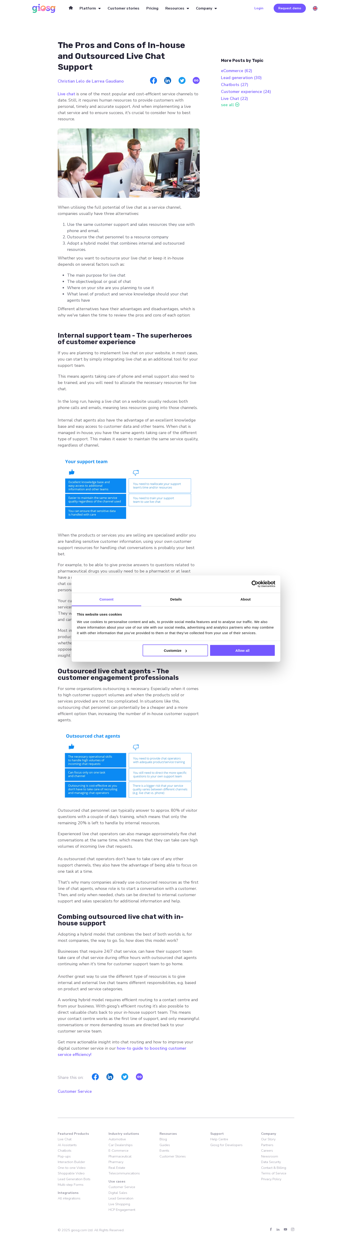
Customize (175, 650)
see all (227, 105)
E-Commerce (118, 1150)
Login (258, 8)
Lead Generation (121, 1198)
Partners (267, 1145)
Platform (88, 8)
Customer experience (246, 91)
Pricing (152, 8)
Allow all (242, 650)
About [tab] (245, 599)
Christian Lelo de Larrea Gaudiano (91, 81)
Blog (163, 1139)
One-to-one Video (72, 1167)
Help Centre (219, 1139)
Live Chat (234, 98)
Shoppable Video (71, 1173)
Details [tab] (176, 599)
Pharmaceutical (120, 1156)
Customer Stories (173, 1156)
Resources (174, 8)
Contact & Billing (273, 1167)
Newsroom (269, 1156)
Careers (267, 1150)
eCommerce (236, 71)
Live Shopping (119, 1204)
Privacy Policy (271, 1179)
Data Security (271, 1162)
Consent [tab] (106, 599)
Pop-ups (64, 1156)
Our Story (268, 1139)
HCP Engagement (122, 1209)
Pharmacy (116, 1162)
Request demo (289, 8)
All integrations (69, 1198)
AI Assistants (67, 1145)
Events (164, 1150)
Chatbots (234, 84)
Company (204, 8)
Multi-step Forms (70, 1184)
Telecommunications (124, 1173)
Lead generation (241, 77)
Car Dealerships (121, 1145)
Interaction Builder (71, 1162)
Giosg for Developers (226, 1145)
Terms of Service (273, 1173)
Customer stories (123, 8)
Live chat (66, 94)
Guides (165, 1145)
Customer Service (75, 1091)
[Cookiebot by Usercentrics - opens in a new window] (255, 584)
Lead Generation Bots (74, 1179)
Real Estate (117, 1167)
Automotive (117, 1139)
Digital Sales (118, 1192)
